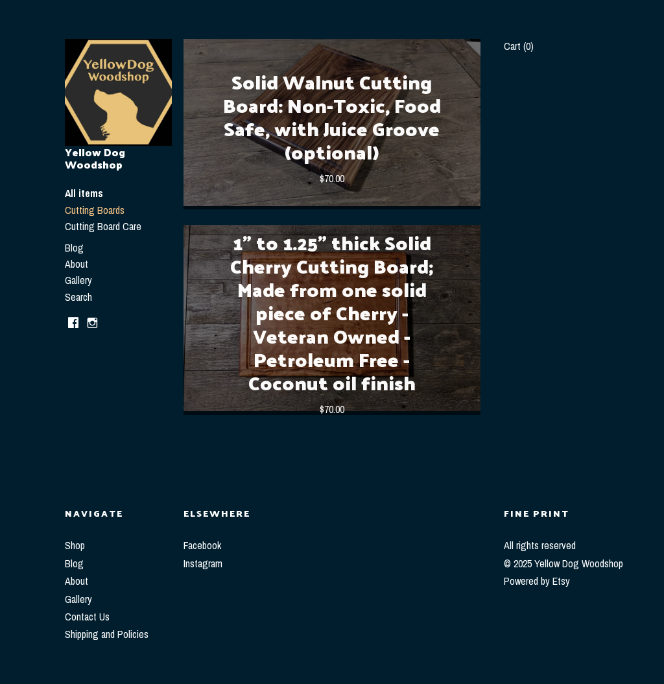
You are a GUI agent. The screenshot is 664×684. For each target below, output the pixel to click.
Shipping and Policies (106, 634)
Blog (74, 248)
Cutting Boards (94, 210)
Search (78, 297)
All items (84, 193)
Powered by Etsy (537, 581)
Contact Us (87, 616)
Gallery (78, 280)
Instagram (203, 563)
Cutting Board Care (103, 226)
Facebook (202, 545)
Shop (75, 545)
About (76, 264)
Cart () (519, 46)
